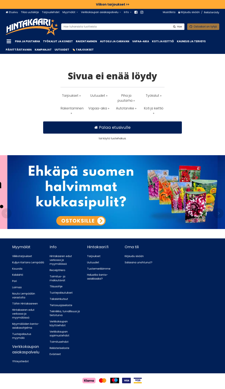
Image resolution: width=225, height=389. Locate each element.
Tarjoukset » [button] (71, 95)
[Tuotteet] (8, 41)
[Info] (127, 12)
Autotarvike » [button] (126, 108)
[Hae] (177, 26)
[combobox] (122, 26)
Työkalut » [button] (154, 95)
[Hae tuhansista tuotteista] (122, 26)
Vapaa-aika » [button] (98, 108)
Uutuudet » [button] (99, 95)
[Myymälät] (70, 12)
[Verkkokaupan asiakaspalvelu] (100, 12)
